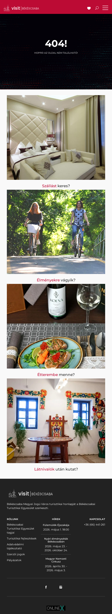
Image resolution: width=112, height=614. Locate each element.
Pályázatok (14, 560)
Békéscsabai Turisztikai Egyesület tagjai (20, 528)
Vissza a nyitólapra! (56, 61)
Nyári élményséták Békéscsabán (56, 540)
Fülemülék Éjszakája (56, 524)
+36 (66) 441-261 (94, 524)
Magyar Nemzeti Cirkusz (56, 560)
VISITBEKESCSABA (21, 8)
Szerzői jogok (16, 554)
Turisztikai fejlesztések (21, 538)
